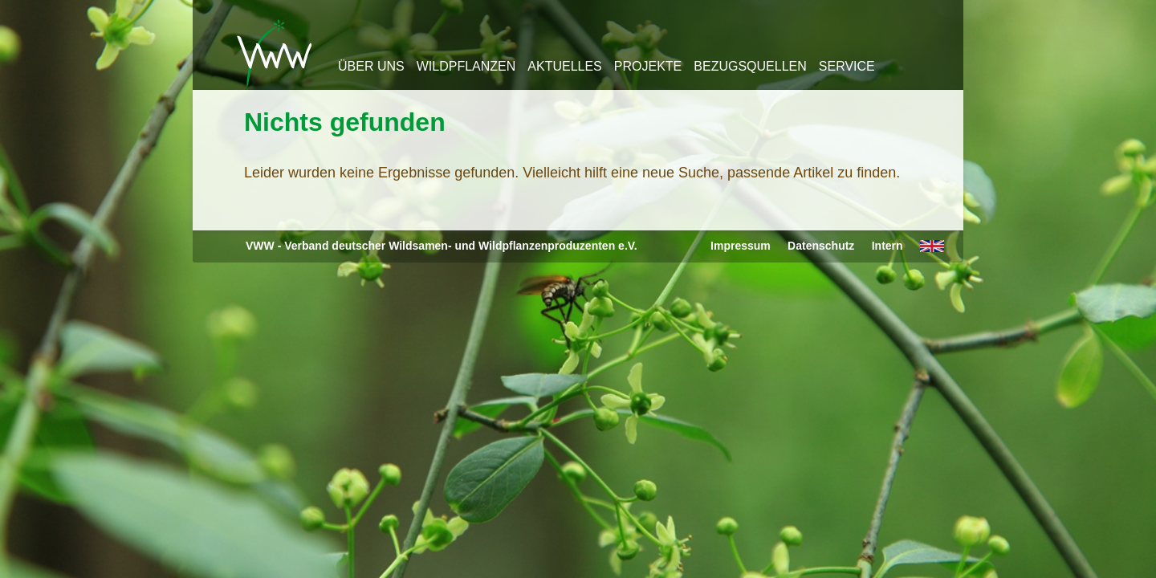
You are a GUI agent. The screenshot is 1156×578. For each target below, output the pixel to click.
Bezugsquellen (750, 66)
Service (847, 66)
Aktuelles (564, 66)
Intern (887, 245)
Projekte (648, 66)
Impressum (740, 245)
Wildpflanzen (466, 66)
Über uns (371, 66)
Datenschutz (821, 245)
